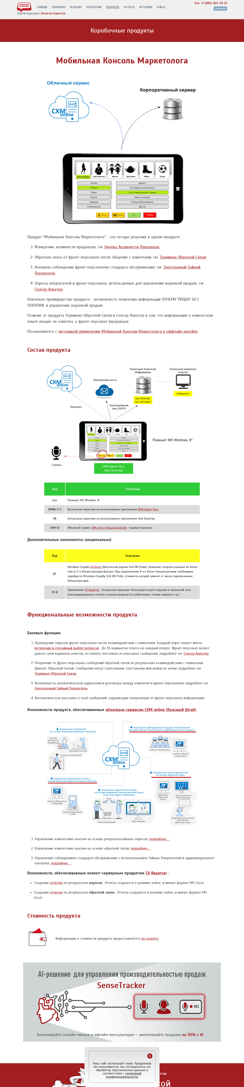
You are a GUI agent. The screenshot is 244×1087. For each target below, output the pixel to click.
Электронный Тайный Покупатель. (61, 688)
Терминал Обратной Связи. (183, 257)
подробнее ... (159, 839)
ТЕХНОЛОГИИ (94, 7)
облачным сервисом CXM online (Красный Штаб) (151, 709)
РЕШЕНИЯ (76, 7)
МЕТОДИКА (145, 7)
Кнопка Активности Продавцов (131, 247)
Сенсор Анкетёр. (196, 653)
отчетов (56, 883)
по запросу (149, 938)
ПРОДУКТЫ (112, 7)
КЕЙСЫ (161, 7)
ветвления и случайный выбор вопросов (67, 648)
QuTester (96, 567)
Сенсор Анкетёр (49, 289)
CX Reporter (92, 590)
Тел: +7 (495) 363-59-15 (210, 3)
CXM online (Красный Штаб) (109, 528)
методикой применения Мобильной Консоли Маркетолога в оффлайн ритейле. (128, 331)
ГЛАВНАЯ (42, 7)
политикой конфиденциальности (123, 1075)
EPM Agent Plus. (148, 509)
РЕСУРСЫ (129, 7)
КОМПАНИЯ (58, 7)
